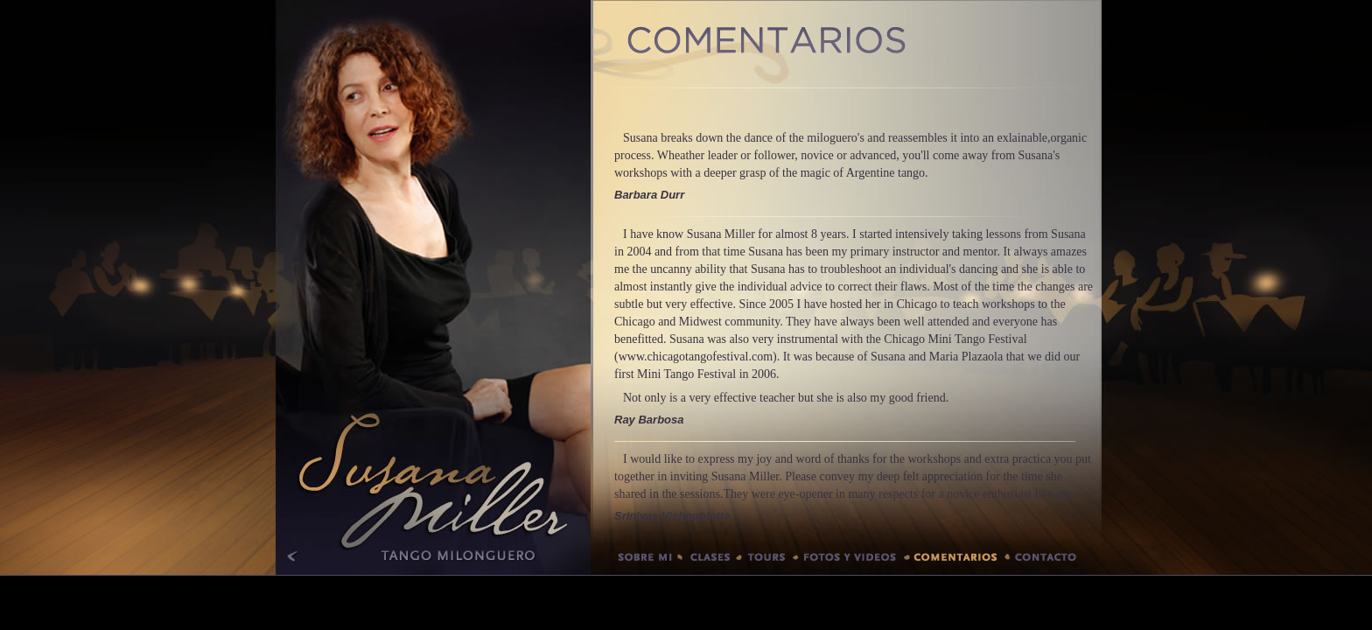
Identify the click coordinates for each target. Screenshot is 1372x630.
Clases (709, 561)
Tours (767, 561)
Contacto (1054, 561)
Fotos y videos (851, 561)
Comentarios (956, 561)
